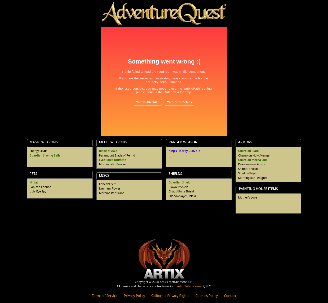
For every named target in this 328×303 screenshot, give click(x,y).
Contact (230, 295)
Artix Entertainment (190, 286)
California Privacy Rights (170, 295)
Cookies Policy (206, 295)
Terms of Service (105, 295)
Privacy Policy (134, 295)
